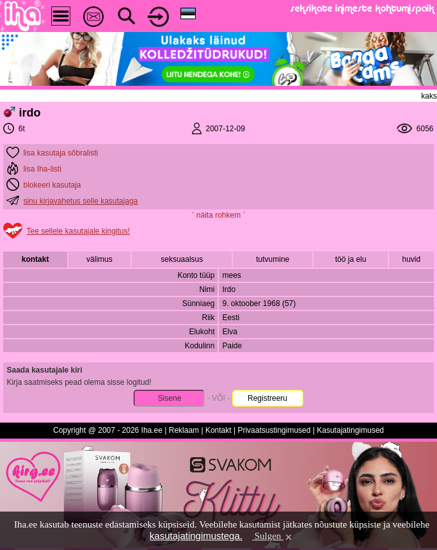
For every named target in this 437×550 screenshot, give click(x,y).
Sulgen (273, 536)
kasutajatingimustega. (196, 535)
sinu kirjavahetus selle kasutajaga (80, 201)
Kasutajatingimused (350, 430)
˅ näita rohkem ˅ (218, 215)
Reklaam (184, 430)
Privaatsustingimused (273, 430)
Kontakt (218, 430)
